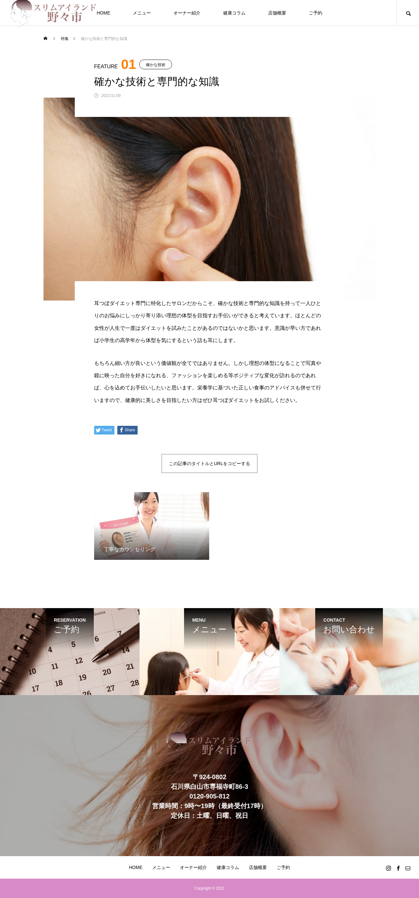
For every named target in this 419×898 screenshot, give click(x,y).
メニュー (142, 12)
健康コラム (234, 12)
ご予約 (315, 12)
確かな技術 (155, 64)
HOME (103, 12)
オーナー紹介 (186, 12)
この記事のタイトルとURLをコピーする (209, 463)
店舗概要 (277, 12)
